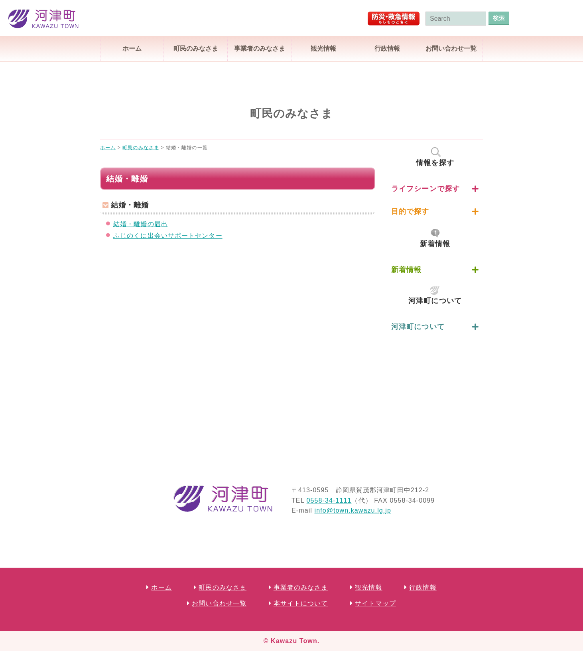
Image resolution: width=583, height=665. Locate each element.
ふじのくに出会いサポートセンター (168, 235)
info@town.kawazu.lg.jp (352, 510)
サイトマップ (375, 603)
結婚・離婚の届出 (140, 224)
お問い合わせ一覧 (451, 48)
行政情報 (387, 48)
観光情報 (323, 48)
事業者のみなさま (259, 48)
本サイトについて (301, 603)
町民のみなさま (195, 48)
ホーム (132, 48)
